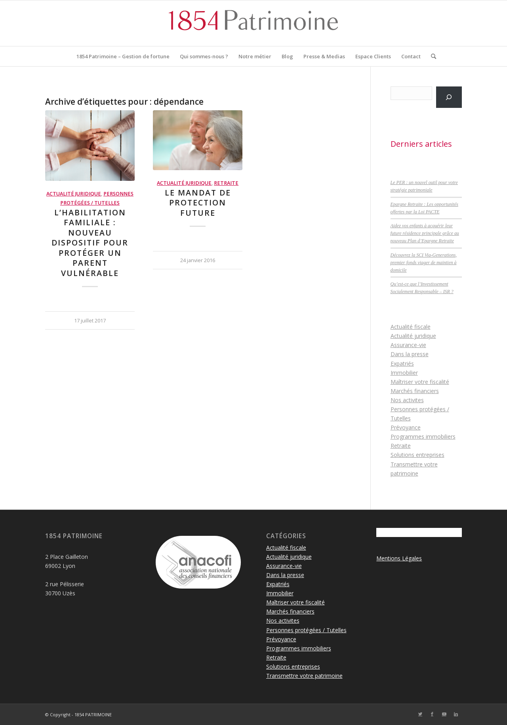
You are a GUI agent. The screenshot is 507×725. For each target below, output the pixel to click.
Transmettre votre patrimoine (304, 675)
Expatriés (402, 363)
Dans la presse (410, 354)
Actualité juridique (73, 193)
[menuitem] (123, 56)
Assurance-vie (408, 345)
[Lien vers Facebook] (432, 714)
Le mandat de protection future (198, 202)
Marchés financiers (415, 391)
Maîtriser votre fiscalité (420, 382)
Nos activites (407, 400)
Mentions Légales (399, 558)
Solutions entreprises (417, 454)
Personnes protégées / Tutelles (306, 630)
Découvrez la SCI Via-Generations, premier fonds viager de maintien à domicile (424, 262)
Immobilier (404, 372)
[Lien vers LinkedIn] (456, 714)
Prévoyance (406, 427)
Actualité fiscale (411, 326)
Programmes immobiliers (423, 436)
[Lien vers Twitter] (420, 714)
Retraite (226, 183)
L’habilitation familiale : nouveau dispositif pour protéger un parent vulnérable (89, 242)
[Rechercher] (431, 56)
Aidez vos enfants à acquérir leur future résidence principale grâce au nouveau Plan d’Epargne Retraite (425, 233)
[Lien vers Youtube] (444, 714)
